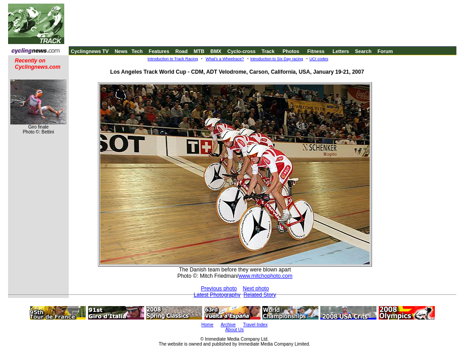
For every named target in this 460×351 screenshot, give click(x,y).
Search (363, 51)
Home (207, 324)
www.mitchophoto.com (265, 276)
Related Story (259, 295)
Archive (228, 324)
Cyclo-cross (241, 51)
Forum (385, 51)
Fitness (316, 51)
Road (181, 51)
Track (267, 51)
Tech (137, 51)
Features (159, 51)
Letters (340, 51)
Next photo (256, 288)
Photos (291, 51)
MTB (199, 51)
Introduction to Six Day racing (276, 59)
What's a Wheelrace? (225, 59)
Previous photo (219, 288)
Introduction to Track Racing (172, 59)
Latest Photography (217, 295)
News (121, 51)
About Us (234, 329)
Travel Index (255, 324)
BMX (215, 51)
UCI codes (319, 59)
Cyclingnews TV (89, 51)
